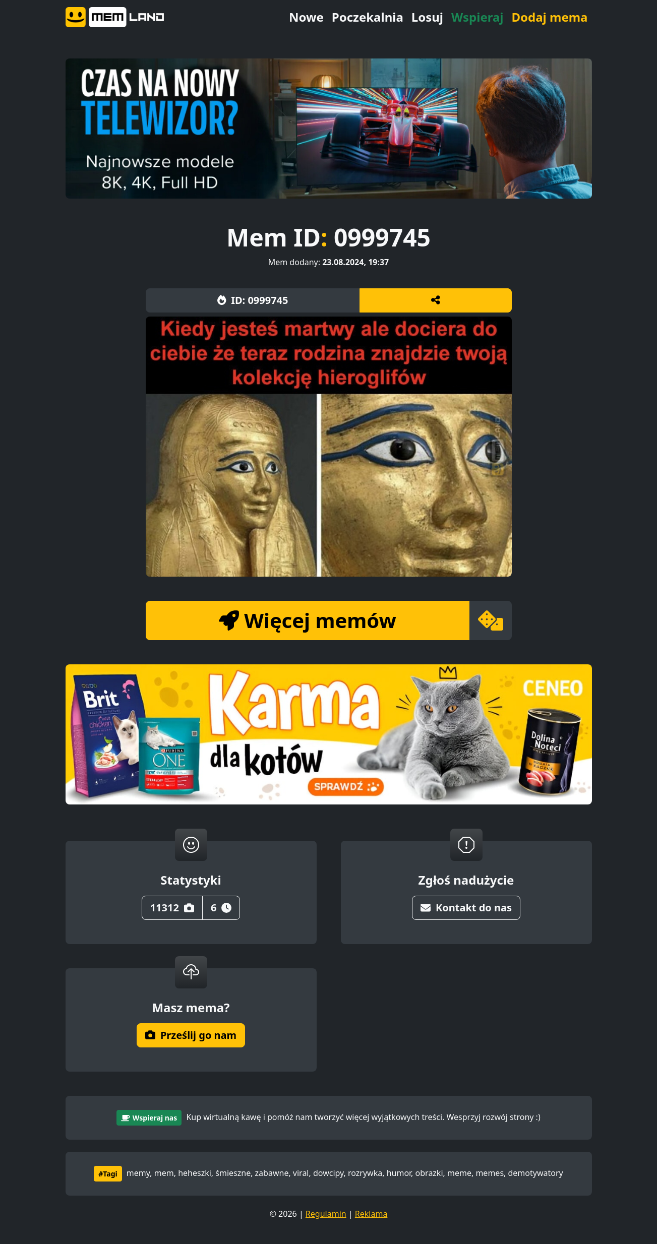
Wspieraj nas (149, 1118)
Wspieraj (477, 17)
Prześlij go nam (190, 1035)
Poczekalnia (367, 17)
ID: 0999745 (252, 300)
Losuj (427, 17)
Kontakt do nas (466, 907)
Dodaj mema (549, 17)
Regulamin (326, 1213)
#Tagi (107, 1173)
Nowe (306, 17)
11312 (172, 907)
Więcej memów (307, 620)
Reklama (371, 1213)
